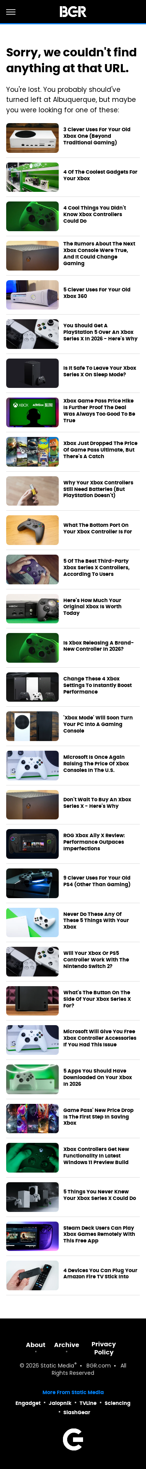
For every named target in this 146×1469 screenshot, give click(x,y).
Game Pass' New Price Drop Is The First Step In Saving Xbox (98, 1117)
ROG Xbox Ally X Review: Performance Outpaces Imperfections (94, 842)
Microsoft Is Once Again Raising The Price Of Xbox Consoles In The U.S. (96, 763)
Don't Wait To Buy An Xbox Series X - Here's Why (97, 803)
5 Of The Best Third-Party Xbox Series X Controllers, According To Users (96, 567)
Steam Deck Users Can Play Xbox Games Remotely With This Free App (99, 1234)
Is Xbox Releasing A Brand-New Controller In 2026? (98, 646)
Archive (66, 1345)
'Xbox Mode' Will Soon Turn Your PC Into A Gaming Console (98, 724)
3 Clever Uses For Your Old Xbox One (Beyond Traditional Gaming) (97, 136)
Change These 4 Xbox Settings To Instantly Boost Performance (97, 685)
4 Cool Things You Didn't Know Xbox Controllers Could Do (94, 214)
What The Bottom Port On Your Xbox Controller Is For (97, 528)
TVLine (88, 1403)
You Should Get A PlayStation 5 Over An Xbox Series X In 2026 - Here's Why (100, 332)
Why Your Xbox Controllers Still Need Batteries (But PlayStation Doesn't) (98, 489)
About (36, 1345)
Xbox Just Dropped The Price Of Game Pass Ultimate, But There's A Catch (100, 450)
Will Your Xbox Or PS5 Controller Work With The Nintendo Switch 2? (96, 960)
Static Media (57, 1366)
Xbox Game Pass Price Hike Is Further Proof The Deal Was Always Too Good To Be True (99, 411)
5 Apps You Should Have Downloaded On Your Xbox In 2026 (97, 1077)
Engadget (28, 1403)
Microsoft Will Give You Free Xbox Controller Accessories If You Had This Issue (99, 1038)
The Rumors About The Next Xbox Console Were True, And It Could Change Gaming (99, 254)
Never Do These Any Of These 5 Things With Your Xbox (96, 921)
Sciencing (118, 1403)
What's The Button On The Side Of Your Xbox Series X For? (97, 999)
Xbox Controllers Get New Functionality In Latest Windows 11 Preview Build (96, 1156)
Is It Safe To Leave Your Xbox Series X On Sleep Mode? (99, 371)
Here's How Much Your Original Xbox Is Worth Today (92, 607)
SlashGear (76, 1412)
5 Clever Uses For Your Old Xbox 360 (97, 293)
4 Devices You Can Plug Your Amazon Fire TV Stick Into (100, 1274)
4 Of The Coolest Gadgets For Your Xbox (100, 175)
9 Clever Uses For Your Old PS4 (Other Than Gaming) (97, 881)
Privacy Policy (104, 1348)
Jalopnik (60, 1403)
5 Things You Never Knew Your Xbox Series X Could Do (99, 1195)
